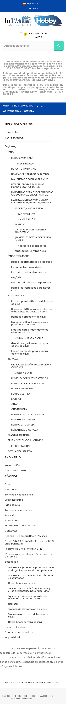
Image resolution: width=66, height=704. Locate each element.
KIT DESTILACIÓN (20, 446)
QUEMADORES (19, 409)
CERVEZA (29, 111)
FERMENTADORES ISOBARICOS (27, 383)
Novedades (11, 132)
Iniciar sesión (12, 465)
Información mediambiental (21, 525)
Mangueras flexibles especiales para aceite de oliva (29, 323)
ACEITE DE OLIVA (12, 111)
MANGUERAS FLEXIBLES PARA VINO (30, 179)
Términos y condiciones (19, 494)
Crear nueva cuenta (16, 470)
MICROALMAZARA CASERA (29, 338)
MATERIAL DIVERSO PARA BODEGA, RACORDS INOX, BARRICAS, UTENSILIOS (32, 201)
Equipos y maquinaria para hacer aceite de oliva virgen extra (27, 597)
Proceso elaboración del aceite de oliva (28, 615)
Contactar (11, 530)
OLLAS (14, 404)
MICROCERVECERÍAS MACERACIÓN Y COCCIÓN (31, 366)
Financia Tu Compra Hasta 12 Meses (26, 536)
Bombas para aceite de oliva (28, 316)
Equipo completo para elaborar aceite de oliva (30, 352)
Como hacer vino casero (22, 583)
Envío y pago (12, 520)
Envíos (6, 696)
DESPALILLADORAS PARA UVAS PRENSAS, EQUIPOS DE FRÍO (27, 185)
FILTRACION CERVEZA (23, 424)
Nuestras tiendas (15, 627)
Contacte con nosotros (19, 632)
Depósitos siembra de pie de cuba (31, 261)
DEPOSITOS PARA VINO (24, 168)
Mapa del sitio (13, 637)
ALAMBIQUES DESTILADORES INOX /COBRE (33, 238)
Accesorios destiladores (32, 245)
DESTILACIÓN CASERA (20, 451)
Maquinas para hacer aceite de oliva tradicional (29, 331)
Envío (8, 484)
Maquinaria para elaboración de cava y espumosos (30, 577)
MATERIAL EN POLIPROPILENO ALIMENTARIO (30, 231)
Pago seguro (12, 505)
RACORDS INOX (26, 214)
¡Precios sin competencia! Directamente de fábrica (28, 555)
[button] (33, 35)
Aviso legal (11, 489)
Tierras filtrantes (24, 163)
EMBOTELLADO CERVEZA (24, 429)
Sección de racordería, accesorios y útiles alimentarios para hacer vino (29, 590)
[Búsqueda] (33, 46)
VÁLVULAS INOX (26, 219)
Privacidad (11, 515)
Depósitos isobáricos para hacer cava (30, 289)
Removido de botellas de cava (29, 272)
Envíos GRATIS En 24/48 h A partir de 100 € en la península (29, 542)
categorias (11, 561)
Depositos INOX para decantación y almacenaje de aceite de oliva (32, 310)
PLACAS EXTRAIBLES (19, 435)
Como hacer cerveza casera (25, 622)
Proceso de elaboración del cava (27, 609)
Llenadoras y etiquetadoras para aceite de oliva (30, 345)
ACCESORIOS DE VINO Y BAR (30, 251)
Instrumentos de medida (26, 267)
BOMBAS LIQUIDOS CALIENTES (27, 414)
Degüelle (16, 277)
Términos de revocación (19, 510)
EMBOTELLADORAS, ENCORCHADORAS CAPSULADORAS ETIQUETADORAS (32, 193)
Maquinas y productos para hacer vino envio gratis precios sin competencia (31, 569)
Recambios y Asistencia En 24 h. (23, 548)
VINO (6, 105)
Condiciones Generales (19, 698)
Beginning (10, 146)
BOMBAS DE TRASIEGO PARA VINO (30, 174)
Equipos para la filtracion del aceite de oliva (32, 302)
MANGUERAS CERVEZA (23, 419)
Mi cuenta (34, 8)
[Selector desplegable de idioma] (31, 3)
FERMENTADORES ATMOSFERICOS (29, 378)
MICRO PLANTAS (24, 373)
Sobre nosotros (14, 499)
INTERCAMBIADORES (22, 388)
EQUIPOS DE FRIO (20, 393)
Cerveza (13, 604)
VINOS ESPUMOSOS (29, 106)
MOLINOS (16, 399)
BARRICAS (20, 224)
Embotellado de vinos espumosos (31, 282)
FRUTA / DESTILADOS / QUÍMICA (25, 440)
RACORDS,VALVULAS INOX (29, 208)
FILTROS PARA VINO (22, 158)
